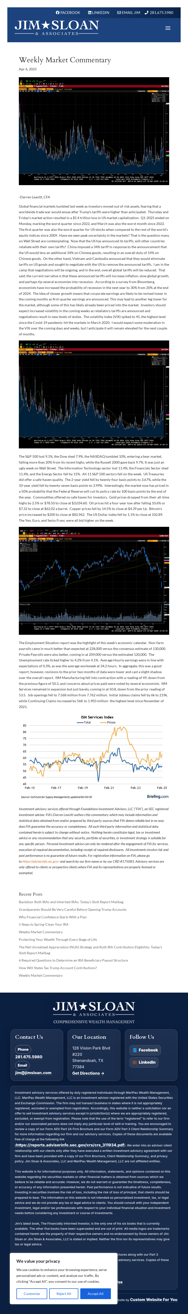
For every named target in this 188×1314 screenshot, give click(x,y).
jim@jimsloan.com (33, 1072)
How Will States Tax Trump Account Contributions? (58, 968)
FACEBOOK (70, 12)
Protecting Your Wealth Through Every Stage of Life (58, 939)
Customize (32, 1294)
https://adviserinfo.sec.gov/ (41, 861)
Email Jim (131, 12)
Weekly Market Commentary (41, 932)
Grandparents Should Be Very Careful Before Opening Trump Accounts (73, 909)
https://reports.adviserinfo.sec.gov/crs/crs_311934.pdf (70, 1145)
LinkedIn (144, 1062)
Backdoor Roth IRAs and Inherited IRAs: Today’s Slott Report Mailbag (71, 902)
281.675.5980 (161, 12)
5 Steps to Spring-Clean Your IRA (44, 924)
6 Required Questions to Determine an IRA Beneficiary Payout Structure (73, 960)
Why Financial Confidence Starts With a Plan (53, 917)
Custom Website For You (153, 1299)
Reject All (64, 1294)
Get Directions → (88, 1073)
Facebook (145, 1050)
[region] (64, 1278)
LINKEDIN (101, 12)
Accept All (96, 1294)
